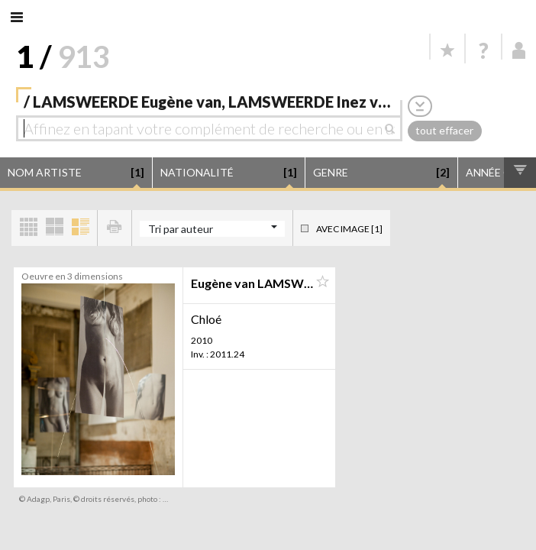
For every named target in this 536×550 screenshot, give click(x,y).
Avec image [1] (349, 229)
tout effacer (444, 130)
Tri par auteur (180, 228)
